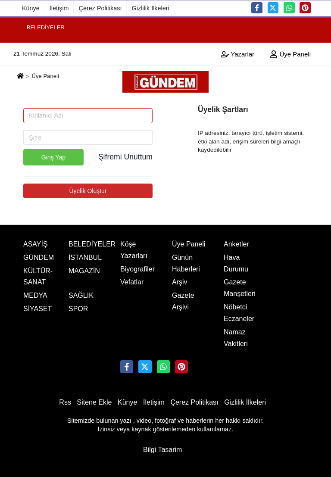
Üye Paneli (188, 244)
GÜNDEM (39, 63)
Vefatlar (132, 282)
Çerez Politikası (100, 8)
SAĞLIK (37, 118)
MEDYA (35, 295)
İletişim (59, 8)
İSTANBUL (40, 45)
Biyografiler (137, 269)
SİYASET (38, 100)
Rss (65, 402)
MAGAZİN (39, 81)
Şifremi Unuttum (125, 157)
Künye (31, 8)
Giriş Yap (53, 157)
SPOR (34, 136)
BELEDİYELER (46, 27)
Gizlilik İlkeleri (150, 8)
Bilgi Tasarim (162, 449)
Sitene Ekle (94, 402)
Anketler (236, 244)
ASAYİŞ (35, 244)
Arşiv (179, 282)
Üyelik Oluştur (87, 190)
